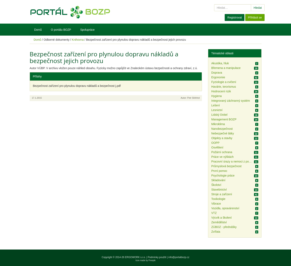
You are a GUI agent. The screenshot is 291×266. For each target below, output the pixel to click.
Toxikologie (218, 199)
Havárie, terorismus (223, 86)
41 (256, 194)
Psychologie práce (222, 175)
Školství (216, 184)
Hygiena (216, 96)
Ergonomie (218, 77)
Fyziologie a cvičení (223, 82)
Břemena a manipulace (226, 68)
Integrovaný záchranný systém (230, 100)
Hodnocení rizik (221, 91)
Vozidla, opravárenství (225, 208)
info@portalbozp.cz (178, 257)
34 (256, 91)
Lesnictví (216, 110)
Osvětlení (217, 147)
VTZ (214, 213)
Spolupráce (87, 29)
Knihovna (78, 39)
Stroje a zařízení (221, 194)
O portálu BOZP (61, 29)
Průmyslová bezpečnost (226, 166)
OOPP (215, 142)
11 (256, 152)
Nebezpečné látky (222, 133)
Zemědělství (219, 222)
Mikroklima (218, 124)
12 (256, 82)
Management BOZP (224, 119)
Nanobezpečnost (222, 128)
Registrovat (234, 17)
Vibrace (216, 203)
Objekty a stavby (221, 138)
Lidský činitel (219, 114)
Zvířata (215, 231)
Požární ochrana (221, 152)
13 (256, 218)
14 (256, 190)
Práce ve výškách (222, 156)
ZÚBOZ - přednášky (224, 227)
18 (256, 115)
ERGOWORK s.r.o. (135, 257)
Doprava (216, 72)
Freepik (152, 260)
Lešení (215, 105)
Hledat (258, 7)
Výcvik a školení (221, 217)
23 (256, 176)
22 (256, 134)
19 (256, 68)
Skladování (218, 180)
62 (256, 77)
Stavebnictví (219, 189)
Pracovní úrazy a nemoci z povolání (231, 161)
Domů (38, 29)
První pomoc (219, 170)
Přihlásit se (255, 17)
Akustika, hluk (220, 63)
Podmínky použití (157, 257)
